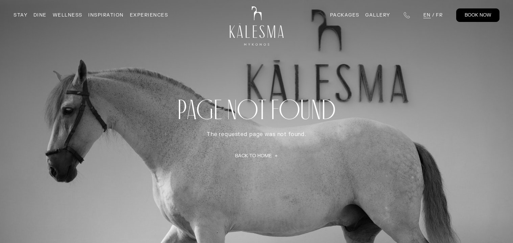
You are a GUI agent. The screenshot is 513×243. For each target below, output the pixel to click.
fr (439, 15)
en (427, 15)
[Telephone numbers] (407, 15)
